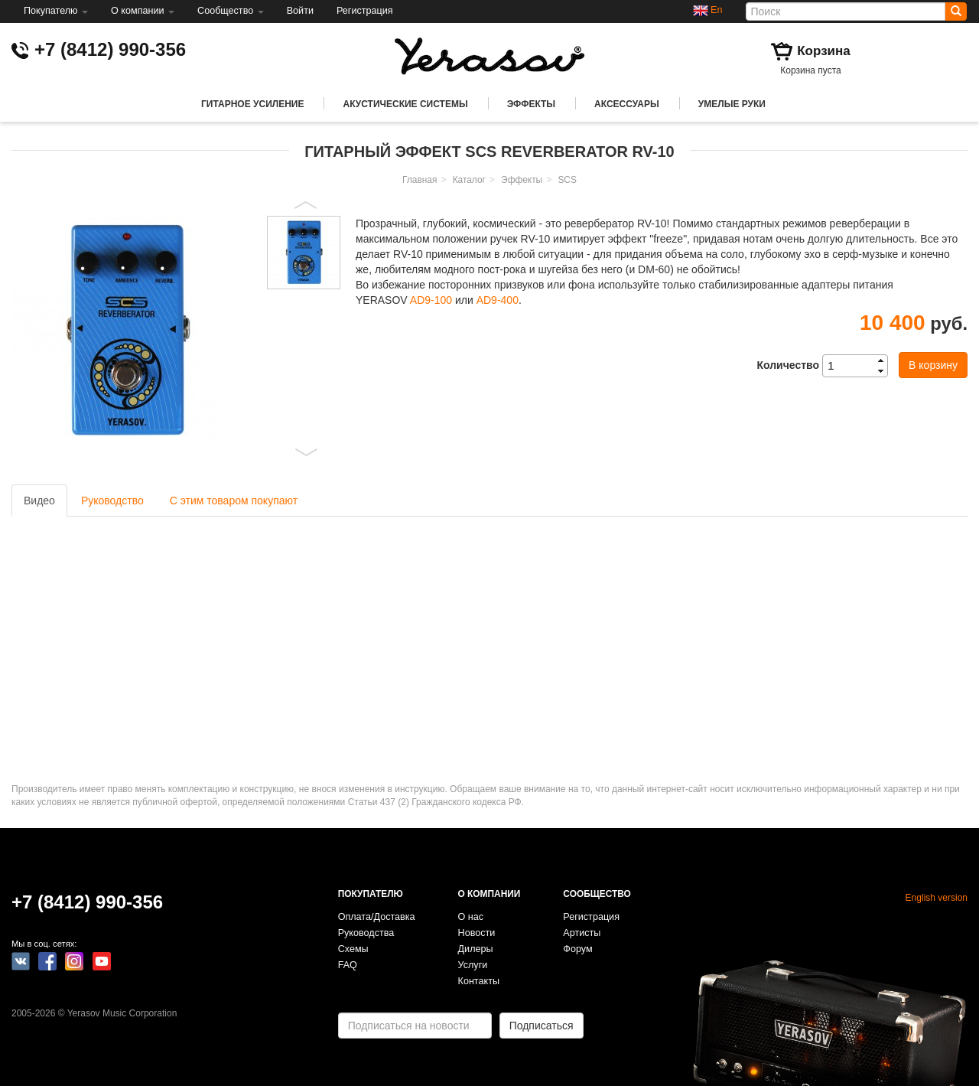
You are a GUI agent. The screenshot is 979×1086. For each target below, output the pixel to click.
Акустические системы (405, 104)
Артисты (581, 933)
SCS (567, 179)
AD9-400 (497, 300)
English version (937, 897)
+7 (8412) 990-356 (110, 49)
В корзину (933, 365)
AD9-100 (431, 300)
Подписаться (541, 1025)
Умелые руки (732, 104)
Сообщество (230, 10)
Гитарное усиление (252, 104)
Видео (39, 500)
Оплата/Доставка (376, 917)
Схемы (353, 949)
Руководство (112, 500)
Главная (419, 179)
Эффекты (531, 104)
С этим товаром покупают (234, 500)
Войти (300, 10)
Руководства (366, 933)
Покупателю (56, 10)
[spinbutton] (860, 365)
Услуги (473, 965)
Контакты (478, 981)
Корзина (824, 51)
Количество (787, 365)
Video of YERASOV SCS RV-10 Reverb (221, 639)
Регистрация (365, 10)
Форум (577, 949)
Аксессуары (626, 104)
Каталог (469, 179)
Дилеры (475, 949)
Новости (477, 933)
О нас (471, 917)
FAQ (347, 965)
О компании (142, 10)
